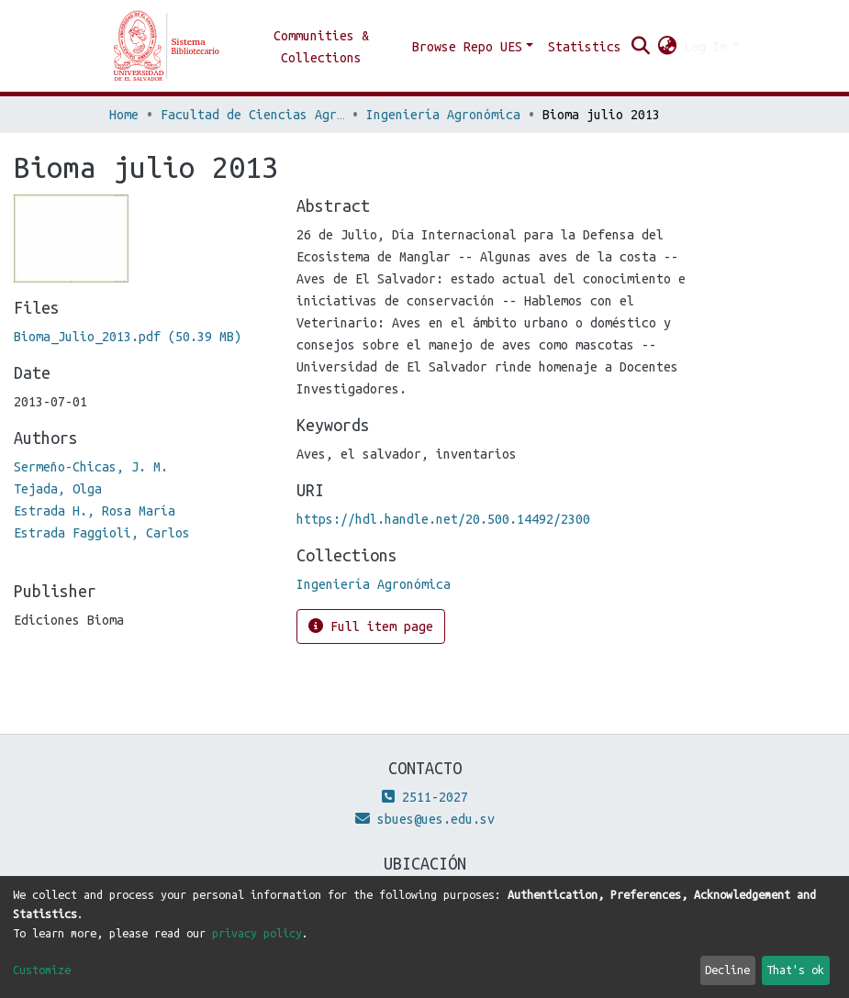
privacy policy (257, 932)
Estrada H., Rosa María (94, 511)
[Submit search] (640, 47)
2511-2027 (425, 797)
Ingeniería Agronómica (443, 114)
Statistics (584, 46)
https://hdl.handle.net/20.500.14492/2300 (443, 519)
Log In (706, 46)
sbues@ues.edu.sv (425, 819)
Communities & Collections (321, 46)
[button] (666, 47)
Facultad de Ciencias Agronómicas (252, 114)
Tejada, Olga (58, 489)
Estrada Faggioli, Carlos (102, 533)
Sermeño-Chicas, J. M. (91, 467)
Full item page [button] (370, 626)
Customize (42, 969)
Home (124, 114)
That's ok (795, 969)
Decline (727, 969)
